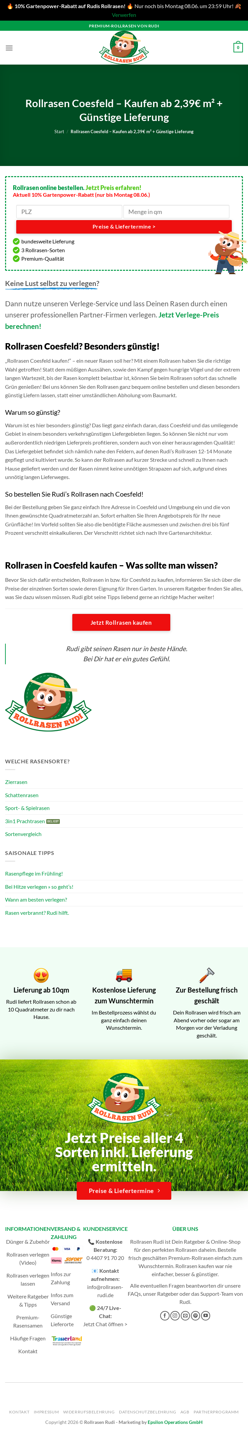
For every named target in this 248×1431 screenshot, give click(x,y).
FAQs (134, 1293)
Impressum (46, 1411)
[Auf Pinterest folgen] (195, 1315)
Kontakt (28, 1351)
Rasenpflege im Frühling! (34, 873)
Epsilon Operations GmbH (175, 1422)
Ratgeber (167, 1293)
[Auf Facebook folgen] (165, 1315)
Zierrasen (16, 782)
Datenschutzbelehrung (147, 1411)
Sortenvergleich (23, 834)
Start (59, 131)
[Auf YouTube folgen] (205, 1315)
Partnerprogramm (216, 1411)
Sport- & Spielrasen (27, 808)
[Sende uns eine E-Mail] (185, 1315)
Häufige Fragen (28, 1338)
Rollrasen (186, 1249)
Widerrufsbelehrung (89, 1411)
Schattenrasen (22, 795)
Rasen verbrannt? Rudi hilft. (37, 912)
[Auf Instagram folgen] (175, 1315)
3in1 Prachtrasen (25, 821)
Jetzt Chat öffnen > (105, 1324)
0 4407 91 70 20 (105, 1258)
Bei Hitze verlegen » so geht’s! (39, 886)
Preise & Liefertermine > (124, 226)
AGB (185, 1411)
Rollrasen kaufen (194, 1266)
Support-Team (216, 1293)
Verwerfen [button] (124, 14)
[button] (9, 48)
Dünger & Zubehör (28, 1241)
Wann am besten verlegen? (36, 899)
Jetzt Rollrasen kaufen (121, 622)
